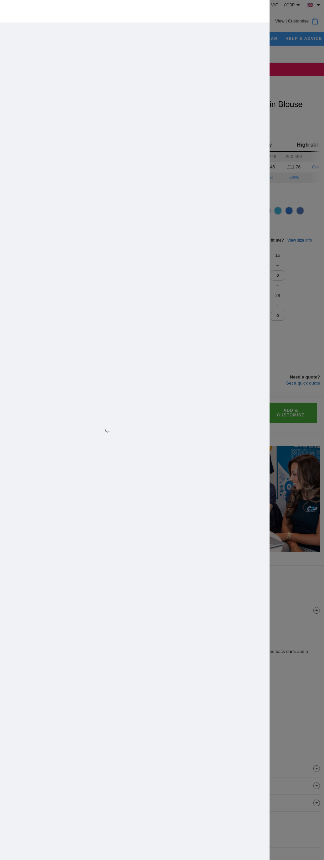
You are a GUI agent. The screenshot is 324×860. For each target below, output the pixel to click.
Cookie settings (200, 456)
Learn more (101, 437)
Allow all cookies (123, 456)
